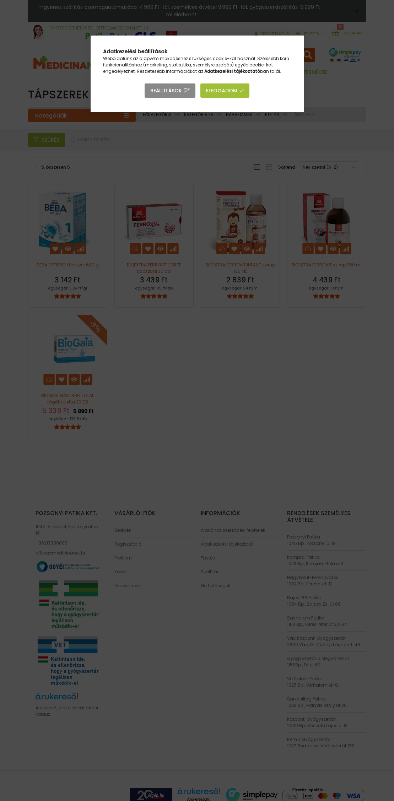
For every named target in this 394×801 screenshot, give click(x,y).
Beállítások (166, 90)
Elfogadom (221, 90)
